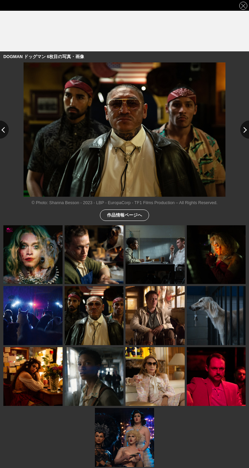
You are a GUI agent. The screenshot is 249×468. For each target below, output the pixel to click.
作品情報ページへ (124, 215)
